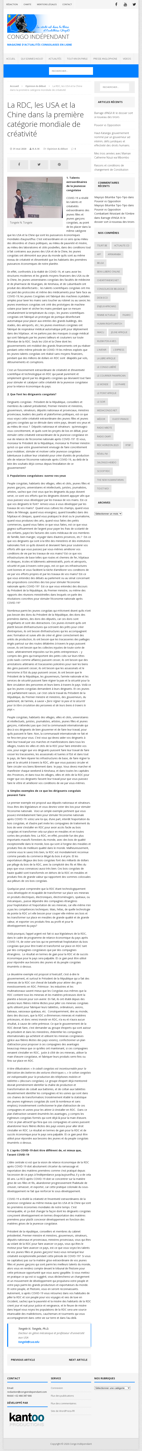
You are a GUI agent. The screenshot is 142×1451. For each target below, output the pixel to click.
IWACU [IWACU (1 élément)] (100, 332)
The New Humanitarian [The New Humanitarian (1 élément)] (110, 479)
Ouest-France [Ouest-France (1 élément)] (120, 419)
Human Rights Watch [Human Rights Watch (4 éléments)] (109, 323)
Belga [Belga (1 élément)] (100, 263)
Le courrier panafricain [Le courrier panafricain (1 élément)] (111, 375)
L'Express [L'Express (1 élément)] (118, 349)
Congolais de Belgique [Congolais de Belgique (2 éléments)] (111, 288)
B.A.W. (36, 148)
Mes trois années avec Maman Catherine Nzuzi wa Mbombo (112, 155)
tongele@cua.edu (28, 1342)
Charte (27, 4)
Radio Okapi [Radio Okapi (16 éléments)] (104, 436)
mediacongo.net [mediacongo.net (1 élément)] (107, 410)
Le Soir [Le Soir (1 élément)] (101, 401)
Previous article (23, 1359)
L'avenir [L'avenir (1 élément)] (101, 349)
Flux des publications (62, 1395)
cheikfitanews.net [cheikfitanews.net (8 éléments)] (108, 280)
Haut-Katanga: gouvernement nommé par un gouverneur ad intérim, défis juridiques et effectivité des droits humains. (112, 139)
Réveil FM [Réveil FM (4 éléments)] (102, 453)
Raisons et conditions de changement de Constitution (111, 167)
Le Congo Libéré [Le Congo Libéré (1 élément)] (106, 367)
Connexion (57, 1388)
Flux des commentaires (63, 1403)
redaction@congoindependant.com (27, 1391)
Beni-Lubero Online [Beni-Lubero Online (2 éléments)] (108, 271)
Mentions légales (47, 4)
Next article (78, 1359)
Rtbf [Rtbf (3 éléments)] (128, 445)
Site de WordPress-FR (63, 1411)
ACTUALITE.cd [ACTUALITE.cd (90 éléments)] (121, 245)
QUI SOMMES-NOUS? (32, 58)
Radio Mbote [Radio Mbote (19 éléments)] (104, 427)
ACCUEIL (10, 58)
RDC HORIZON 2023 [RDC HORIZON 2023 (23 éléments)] (108, 445)
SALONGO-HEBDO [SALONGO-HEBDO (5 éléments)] (106, 462)
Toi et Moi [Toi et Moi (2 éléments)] (103, 488)
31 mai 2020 (19, 148)
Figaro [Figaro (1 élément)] (127, 315)
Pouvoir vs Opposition (107, 125)
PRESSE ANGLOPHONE (105, 58)
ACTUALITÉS (55, 58)
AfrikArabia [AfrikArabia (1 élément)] (114, 254)
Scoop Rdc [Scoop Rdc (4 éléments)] (103, 471)
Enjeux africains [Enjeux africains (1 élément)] (106, 306)
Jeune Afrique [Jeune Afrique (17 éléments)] (119, 332)
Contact (67, 4)
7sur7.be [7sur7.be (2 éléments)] (102, 245)
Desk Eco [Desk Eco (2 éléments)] (102, 297)
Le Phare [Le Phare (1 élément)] (120, 384)
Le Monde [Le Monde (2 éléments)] (102, 384)
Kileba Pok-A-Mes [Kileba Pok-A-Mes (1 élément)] (106, 341)
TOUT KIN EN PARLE (77, 58)
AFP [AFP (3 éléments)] (99, 254)
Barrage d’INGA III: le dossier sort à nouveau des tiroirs (113, 115)
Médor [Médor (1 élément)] (101, 419)
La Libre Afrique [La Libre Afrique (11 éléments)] (106, 358)
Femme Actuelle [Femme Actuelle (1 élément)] (106, 315)
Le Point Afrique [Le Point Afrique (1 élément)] (106, 393)
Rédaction (12, 4)
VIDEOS (127, 58)
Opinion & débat (57, 148)
